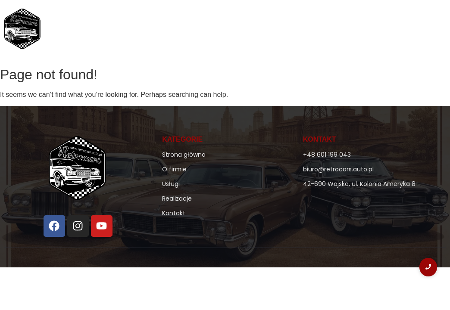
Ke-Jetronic (287, 30)
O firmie (241, 30)
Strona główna (190, 30)
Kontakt (414, 30)
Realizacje (371, 30)
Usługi (332, 30)
